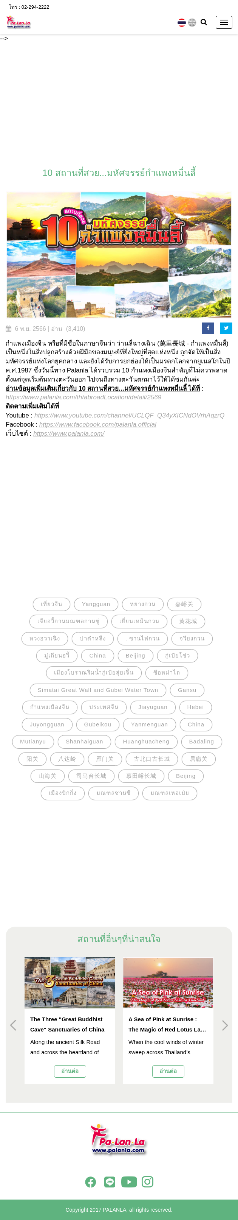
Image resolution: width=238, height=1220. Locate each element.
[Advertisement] (119, 106)
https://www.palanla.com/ (68, 433)
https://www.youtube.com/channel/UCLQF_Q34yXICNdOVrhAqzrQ (129, 415)
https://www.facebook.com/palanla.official (97, 424)
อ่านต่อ (70, 1071)
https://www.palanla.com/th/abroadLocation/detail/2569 (83, 397)
